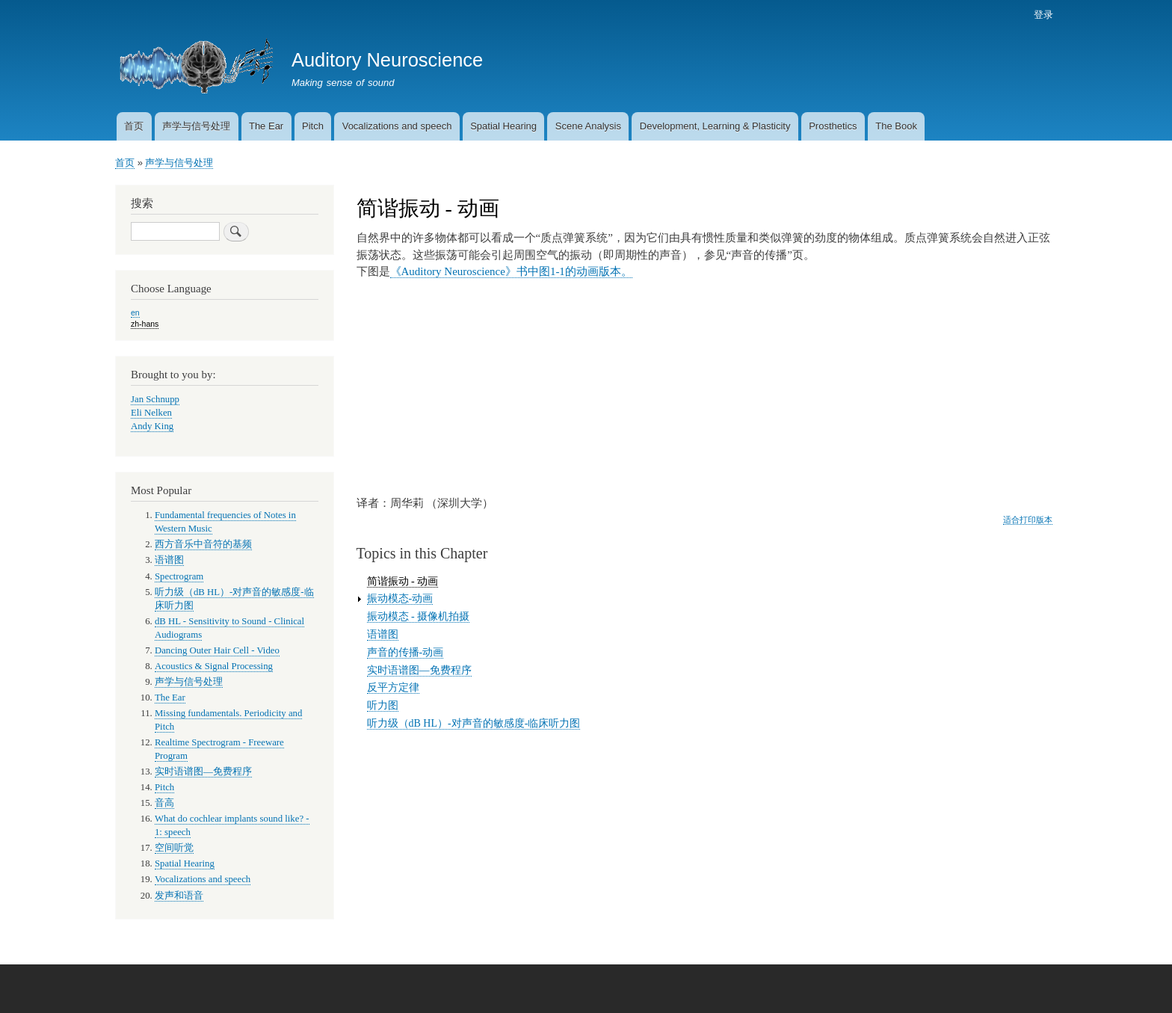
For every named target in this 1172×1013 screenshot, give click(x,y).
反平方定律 (393, 687)
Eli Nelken (151, 412)
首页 (134, 126)
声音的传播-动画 (405, 652)
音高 (164, 803)
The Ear (266, 126)
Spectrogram (179, 576)
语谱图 (382, 634)
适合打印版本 (1027, 519)
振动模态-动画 (400, 598)
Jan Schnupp (155, 399)
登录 (1043, 14)
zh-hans (144, 323)
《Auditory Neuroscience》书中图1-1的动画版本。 (511, 271)
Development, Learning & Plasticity (715, 126)
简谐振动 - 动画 (403, 581)
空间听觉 (174, 848)
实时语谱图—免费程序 (419, 670)
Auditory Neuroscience (387, 59)
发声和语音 (179, 895)
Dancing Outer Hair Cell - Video (217, 650)
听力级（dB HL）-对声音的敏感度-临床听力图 (474, 723)
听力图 (382, 705)
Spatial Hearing (503, 126)
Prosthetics (833, 126)
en (135, 312)
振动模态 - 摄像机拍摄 (418, 616)
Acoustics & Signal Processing (214, 666)
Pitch (313, 126)
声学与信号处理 (196, 126)
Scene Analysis (588, 126)
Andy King (152, 426)
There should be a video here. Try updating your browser (540, 385)
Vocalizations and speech (397, 126)
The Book (896, 126)
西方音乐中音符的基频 (203, 544)
